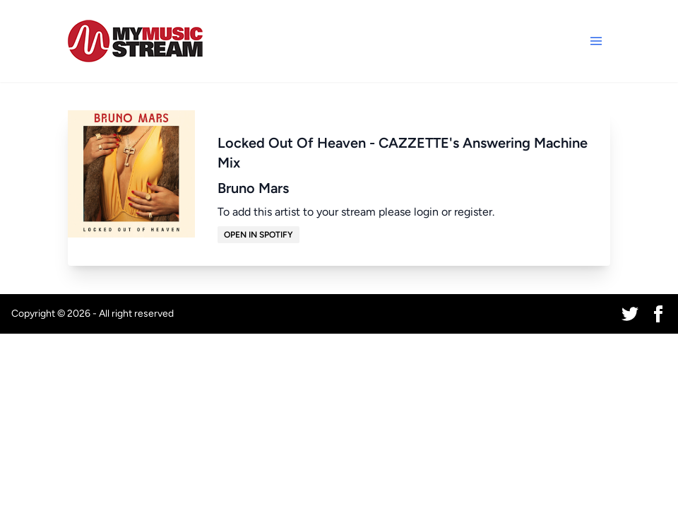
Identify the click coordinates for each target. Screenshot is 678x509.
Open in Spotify (258, 235)
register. (474, 211)
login (426, 211)
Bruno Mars (253, 188)
